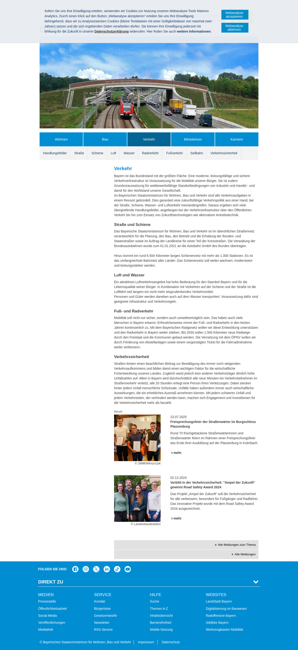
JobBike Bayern (217, 622)
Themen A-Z (159, 608)
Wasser (129, 153)
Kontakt (99, 601)
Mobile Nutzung (161, 629)
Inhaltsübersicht (161, 615)
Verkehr (149, 139)
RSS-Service (103, 629)
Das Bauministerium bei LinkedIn (107, 569)
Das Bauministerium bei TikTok (117, 569)
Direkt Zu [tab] (50, 581)
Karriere (236, 139)
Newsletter (101, 622)
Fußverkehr (174, 153)
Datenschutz (171, 642)
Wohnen (61, 139)
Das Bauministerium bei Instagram (86, 569)
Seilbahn (196, 153)
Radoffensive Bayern (221, 615)
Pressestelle (47, 601)
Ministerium (193, 139)
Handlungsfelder (55, 153)
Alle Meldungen (245, 554)
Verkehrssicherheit (223, 153)
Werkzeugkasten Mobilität (224, 629)
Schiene (97, 153)
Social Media (47, 615)
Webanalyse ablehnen (234, 27)
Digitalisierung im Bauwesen (226, 608)
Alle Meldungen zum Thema (237, 544)
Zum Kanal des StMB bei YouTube (128, 569)
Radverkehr (150, 153)
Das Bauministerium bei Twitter (96, 569)
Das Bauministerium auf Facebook (75, 569)
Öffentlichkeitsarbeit (52, 608)
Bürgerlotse (102, 608)
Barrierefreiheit (160, 622)
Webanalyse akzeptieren (234, 14)
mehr (177, 453)
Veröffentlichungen (51, 622)
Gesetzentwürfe (105, 615)
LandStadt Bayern (219, 601)
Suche (154, 601)
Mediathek (45, 629)
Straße (79, 153)
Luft (113, 153)
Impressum (146, 642)
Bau (105, 139)
